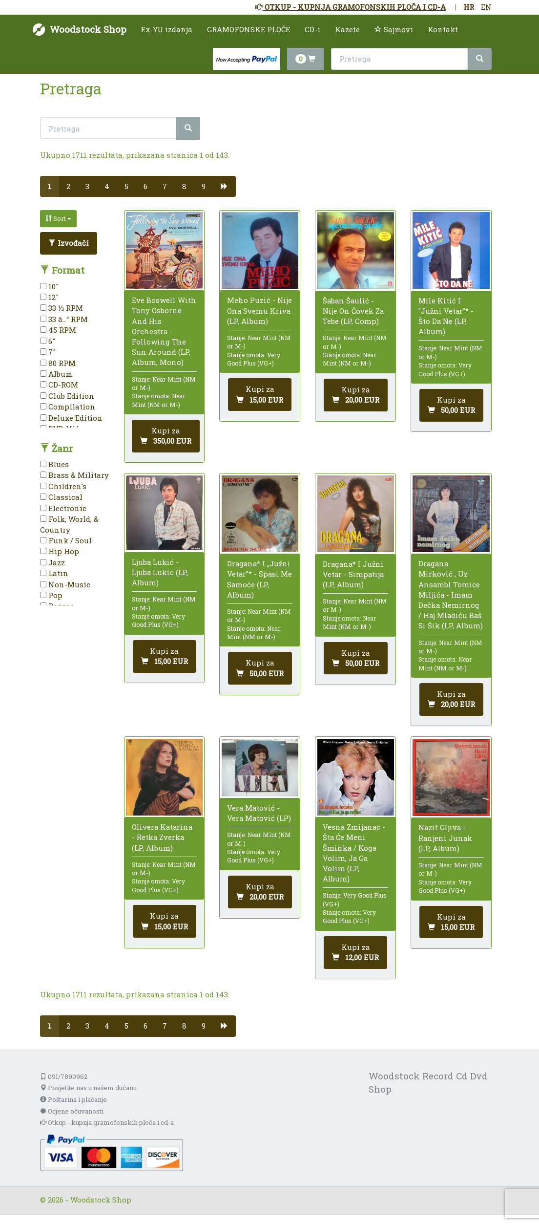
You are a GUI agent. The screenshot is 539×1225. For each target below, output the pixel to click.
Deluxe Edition (71, 418)
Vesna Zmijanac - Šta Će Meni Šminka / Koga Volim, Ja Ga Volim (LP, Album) (354, 852)
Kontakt (443, 29)
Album (56, 374)
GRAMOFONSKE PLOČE (248, 29)
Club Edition (67, 396)
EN (486, 7)
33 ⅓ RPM (61, 308)
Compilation (67, 406)
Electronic (63, 508)
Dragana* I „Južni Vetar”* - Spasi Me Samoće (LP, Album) (259, 579)
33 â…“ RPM (64, 319)
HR (468, 7)
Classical (61, 497)
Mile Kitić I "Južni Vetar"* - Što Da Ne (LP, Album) (446, 316)
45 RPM (58, 330)
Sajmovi (393, 29)
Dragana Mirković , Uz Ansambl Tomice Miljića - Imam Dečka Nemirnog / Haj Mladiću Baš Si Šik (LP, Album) (450, 594)
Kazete (347, 29)
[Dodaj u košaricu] (166, 436)
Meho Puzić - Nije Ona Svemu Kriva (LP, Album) (259, 310)
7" (48, 352)
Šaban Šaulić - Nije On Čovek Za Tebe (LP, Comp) (353, 311)
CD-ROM (59, 384)
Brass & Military (74, 475)
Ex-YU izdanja (166, 29)
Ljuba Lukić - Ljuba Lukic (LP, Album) (160, 572)
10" (49, 286)
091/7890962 (63, 1076)
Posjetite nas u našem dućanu (88, 1087)
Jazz (52, 562)
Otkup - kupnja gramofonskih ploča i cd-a (107, 1122)
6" (47, 341)
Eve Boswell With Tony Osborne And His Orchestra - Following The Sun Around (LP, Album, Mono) (164, 331)
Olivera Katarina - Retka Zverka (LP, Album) (162, 837)
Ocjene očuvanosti (72, 1111)
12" (49, 297)
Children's (63, 486)
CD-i (312, 29)
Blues (54, 464)
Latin (54, 573)
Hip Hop (59, 551)
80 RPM (58, 363)
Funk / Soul (66, 540)
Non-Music (65, 584)
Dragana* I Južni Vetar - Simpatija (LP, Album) (353, 574)
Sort (58, 218)
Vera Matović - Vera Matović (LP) (259, 813)
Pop (51, 595)
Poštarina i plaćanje (73, 1099)
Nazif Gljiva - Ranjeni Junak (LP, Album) (445, 837)
